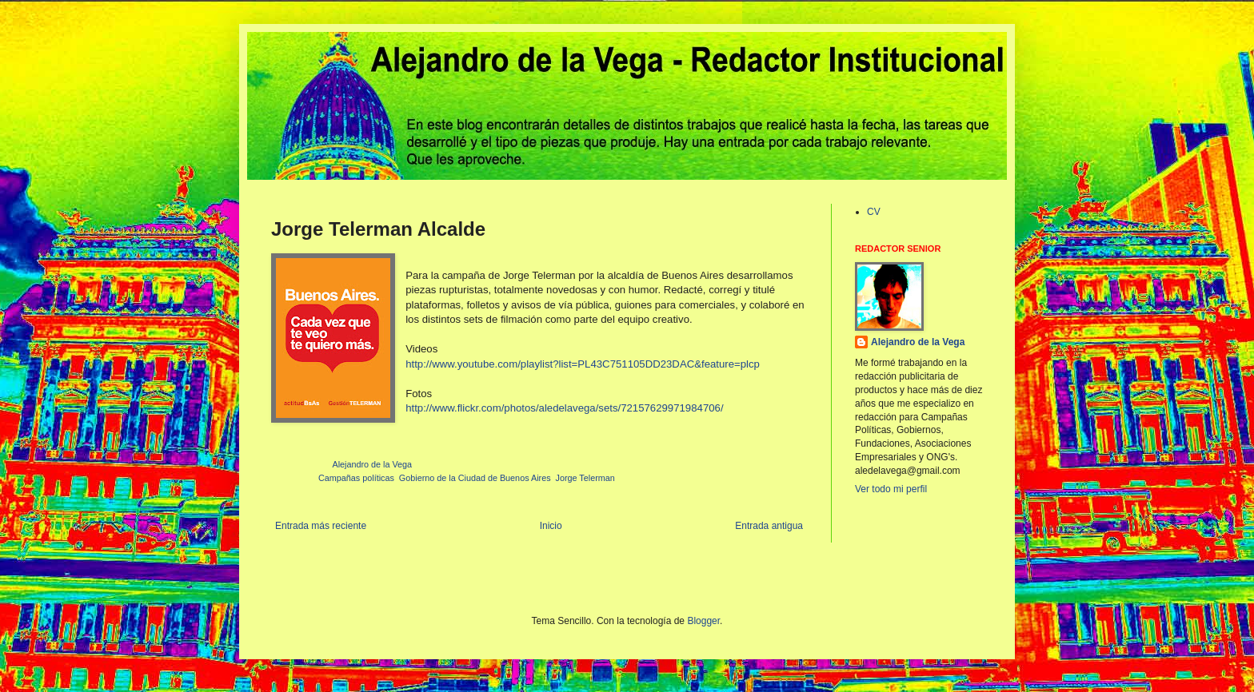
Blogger (703, 620)
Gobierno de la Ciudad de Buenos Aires (475, 478)
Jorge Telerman (585, 478)
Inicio (551, 525)
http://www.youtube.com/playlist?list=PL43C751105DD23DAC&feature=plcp (582, 364)
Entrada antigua (769, 525)
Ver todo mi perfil (891, 489)
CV (874, 211)
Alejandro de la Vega (917, 342)
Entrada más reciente (320, 525)
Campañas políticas (356, 478)
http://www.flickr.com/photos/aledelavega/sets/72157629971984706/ (564, 408)
